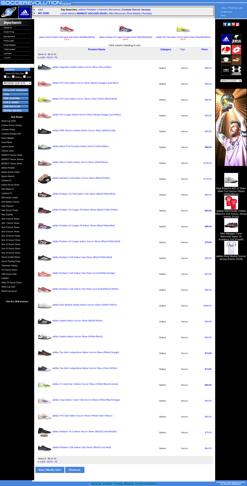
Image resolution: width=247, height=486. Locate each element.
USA (40, 9)
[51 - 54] (53, 57)
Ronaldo (147, 13)
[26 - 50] (46, 57)
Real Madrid (133, 13)
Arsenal (102, 9)
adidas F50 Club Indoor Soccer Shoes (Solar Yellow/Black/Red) (183, 36)
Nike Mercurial (117, 13)
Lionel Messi (67, 13)
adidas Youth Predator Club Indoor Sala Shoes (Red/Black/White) (67, 36)
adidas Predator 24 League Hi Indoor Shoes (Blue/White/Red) (125, 36)
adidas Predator (87, 9)
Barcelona (114, 9)
